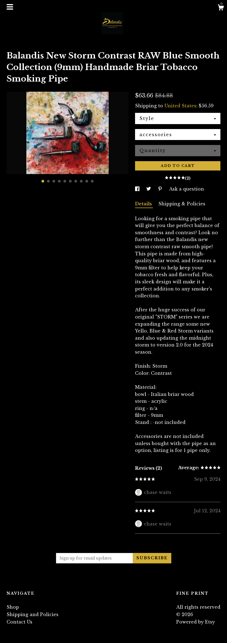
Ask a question (186, 189)
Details (144, 203)
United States (180, 105)
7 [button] (75, 181)
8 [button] (81, 181)
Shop (13, 607)
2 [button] (48, 181)
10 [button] (92, 181)
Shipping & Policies (181, 203)
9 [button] (86, 181)
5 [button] (64, 181)
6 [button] (70, 181)
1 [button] (42, 181)
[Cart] (221, 8)
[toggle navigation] (10, 7)
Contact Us (19, 622)
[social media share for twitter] (149, 189)
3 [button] (53, 181)
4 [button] (59, 181)
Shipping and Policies (32, 614)
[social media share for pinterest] (161, 189)
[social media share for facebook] (138, 189)
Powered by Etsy (195, 622)
